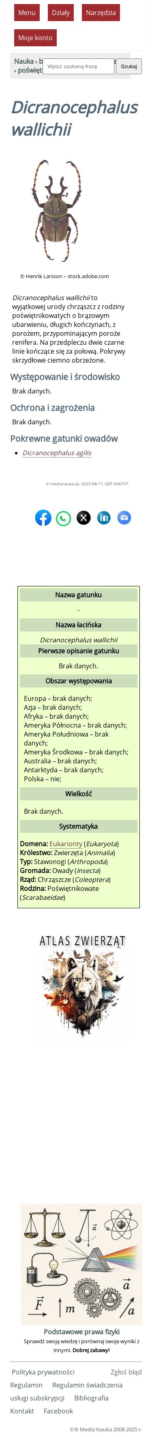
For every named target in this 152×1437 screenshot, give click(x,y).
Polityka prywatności (43, 1372)
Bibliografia (91, 1398)
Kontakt (22, 1411)
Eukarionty (65, 843)
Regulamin (26, 1385)
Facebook (58, 1411)
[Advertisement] (76, 1125)
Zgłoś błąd (126, 1372)
